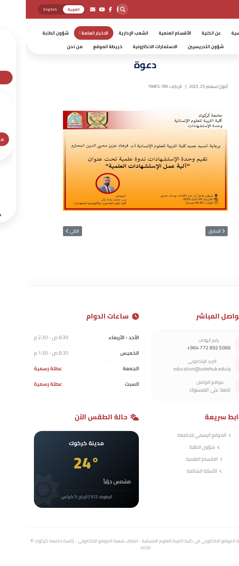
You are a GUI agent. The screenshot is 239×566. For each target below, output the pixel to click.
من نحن (49, 46)
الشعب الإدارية (107, 33)
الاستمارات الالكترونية (129, 46)
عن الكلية (185, 33)
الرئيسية (214, 33)
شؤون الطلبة (29, 33)
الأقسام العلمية (149, 33)
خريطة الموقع (82, 46)
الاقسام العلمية (178, 459)
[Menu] (232, 67)
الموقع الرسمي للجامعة (178, 435)
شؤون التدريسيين (180, 46)
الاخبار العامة (69, 33)
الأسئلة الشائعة (178, 471)
